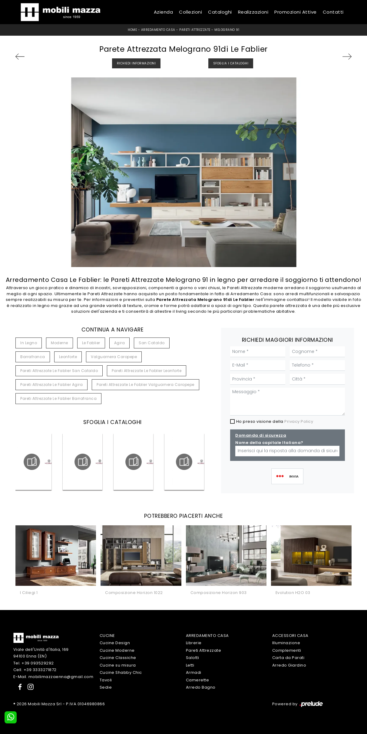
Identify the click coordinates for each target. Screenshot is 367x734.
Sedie (106, 687)
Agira (119, 342)
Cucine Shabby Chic (121, 672)
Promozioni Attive (295, 12)
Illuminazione (286, 643)
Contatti (333, 12)
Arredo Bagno (201, 687)
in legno (28, 342)
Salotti (192, 658)
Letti (190, 665)
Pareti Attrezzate (194, 30)
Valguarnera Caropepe (114, 356)
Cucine (107, 635)
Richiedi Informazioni (136, 63)
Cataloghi (220, 12)
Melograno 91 (226, 30)
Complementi (286, 650)
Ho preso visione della (274, 421)
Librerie (194, 643)
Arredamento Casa (158, 30)
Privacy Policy (298, 421)
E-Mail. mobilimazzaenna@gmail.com (53, 677)
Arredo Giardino (289, 665)
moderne (59, 342)
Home (132, 30)
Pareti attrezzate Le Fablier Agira (51, 384)
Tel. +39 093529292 (33, 663)
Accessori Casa (290, 635)
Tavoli (106, 680)
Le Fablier (91, 342)
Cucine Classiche (118, 658)
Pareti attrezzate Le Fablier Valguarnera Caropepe (145, 384)
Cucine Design (115, 643)
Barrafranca (32, 356)
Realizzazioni (253, 12)
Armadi (193, 672)
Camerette (197, 680)
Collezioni (190, 12)
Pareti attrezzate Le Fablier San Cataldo (59, 370)
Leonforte (68, 356)
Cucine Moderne (117, 650)
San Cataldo (152, 342)
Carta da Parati (288, 658)
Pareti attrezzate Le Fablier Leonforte (146, 370)
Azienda (163, 12)
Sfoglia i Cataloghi (231, 63)
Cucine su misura (118, 665)
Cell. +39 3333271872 (35, 670)
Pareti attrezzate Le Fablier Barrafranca (58, 398)
